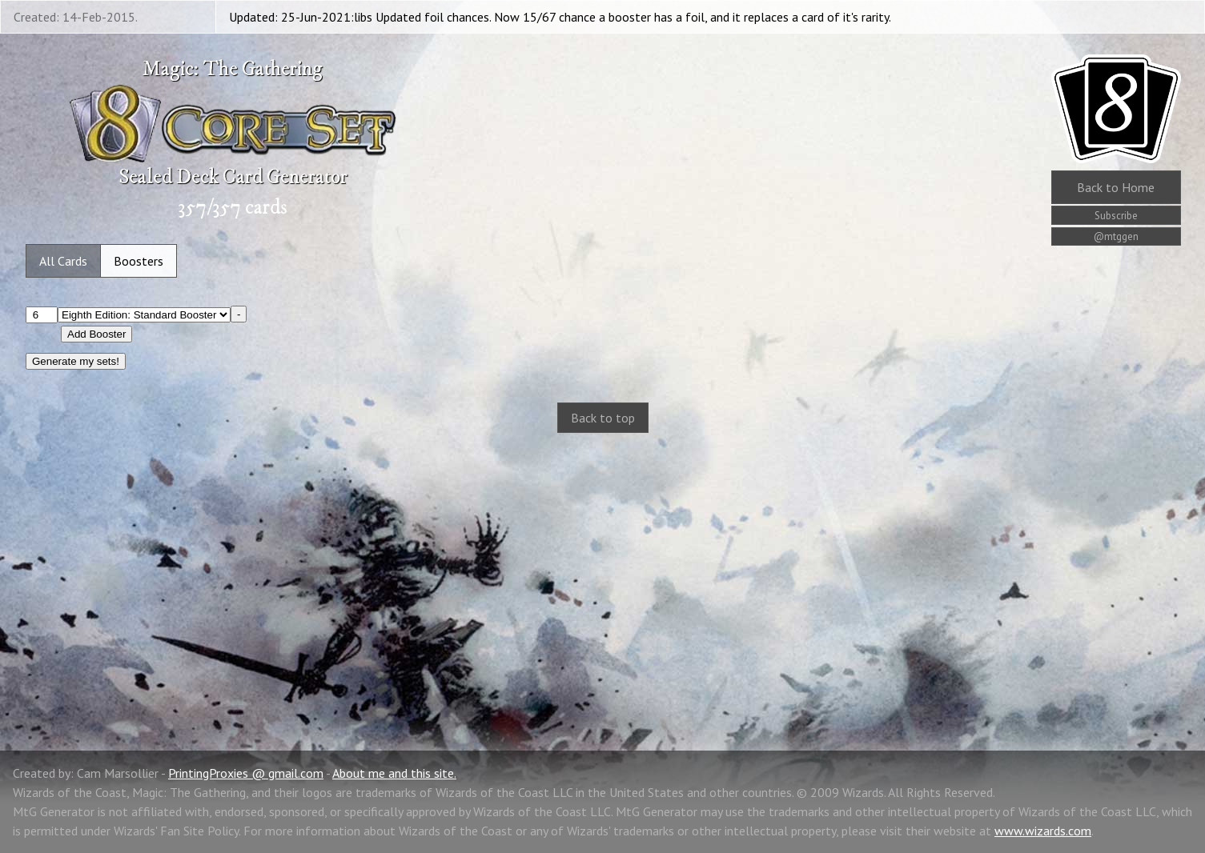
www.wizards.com (1042, 831)
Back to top (603, 418)
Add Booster (96, 334)
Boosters (138, 261)
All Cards (63, 261)
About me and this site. (394, 773)
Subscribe (1116, 215)
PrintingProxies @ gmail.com (245, 773)
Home (1116, 187)
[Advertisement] (603, 575)
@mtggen (1116, 236)
